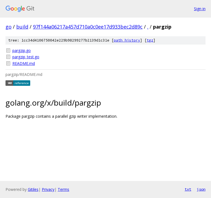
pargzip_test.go (25, 56)
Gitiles (33, 189)
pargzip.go (21, 50)
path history (127, 40)
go (8, 26)
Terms (63, 189)
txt (188, 189)
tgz (150, 40)
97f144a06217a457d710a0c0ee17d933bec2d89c (88, 26)
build (22, 26)
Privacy (48, 189)
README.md (23, 63)
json (201, 189)
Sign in (200, 8)
